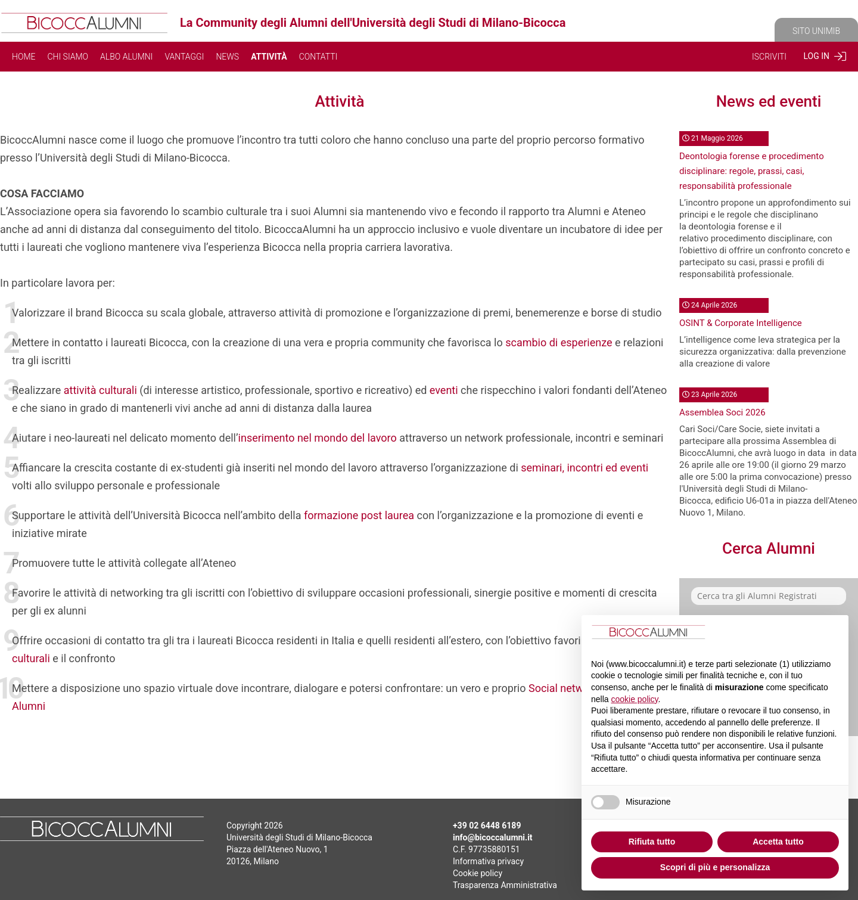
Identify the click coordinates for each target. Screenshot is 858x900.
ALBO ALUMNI (126, 56)
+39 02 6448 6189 (487, 825)
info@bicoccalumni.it (493, 837)
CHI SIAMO (67, 56)
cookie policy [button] (634, 699)
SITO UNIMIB (816, 31)
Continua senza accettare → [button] (779, 633)
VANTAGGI (184, 56)
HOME (23, 56)
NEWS (227, 56)
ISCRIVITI (769, 56)
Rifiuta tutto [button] (652, 841)
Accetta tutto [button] (778, 841)
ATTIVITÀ (269, 56)
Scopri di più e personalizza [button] (715, 867)
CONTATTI (318, 56)
